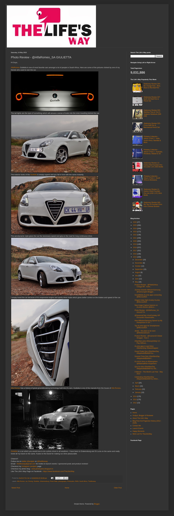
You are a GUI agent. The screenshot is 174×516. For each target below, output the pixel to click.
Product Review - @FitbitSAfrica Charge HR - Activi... (146, 286)
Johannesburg (44, 481)
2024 (135, 228)
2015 (135, 257)
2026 (135, 222)
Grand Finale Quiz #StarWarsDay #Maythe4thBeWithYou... (147, 352)
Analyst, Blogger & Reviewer (143, 415)
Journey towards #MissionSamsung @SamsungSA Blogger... (147, 291)
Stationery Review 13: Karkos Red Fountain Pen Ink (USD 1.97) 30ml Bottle (153, 165)
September (139, 269)
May (137, 282)
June (137, 279)
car (26, 481)
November (139, 263)
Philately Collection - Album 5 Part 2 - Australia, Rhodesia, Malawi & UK (153, 152)
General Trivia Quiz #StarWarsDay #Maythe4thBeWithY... (147, 357)
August (138, 272)
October (138, 266)
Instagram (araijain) (29, 466)
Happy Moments (138, 431)
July (136, 276)
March (137, 386)
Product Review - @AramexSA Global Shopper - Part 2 (148, 337)
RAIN (77, 481)
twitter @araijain (28, 461)
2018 (135, 247)
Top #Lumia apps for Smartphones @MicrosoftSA (147, 327)
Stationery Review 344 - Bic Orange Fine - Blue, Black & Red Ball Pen (152, 86)
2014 (135, 396)
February (138, 389)
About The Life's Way (140, 418)
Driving (30, 481)
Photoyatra (70, 481)
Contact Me (137, 426)
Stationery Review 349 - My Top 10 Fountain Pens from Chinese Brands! (153, 204)
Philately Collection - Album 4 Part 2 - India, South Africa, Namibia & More (152, 139)
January (138, 392)
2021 (135, 238)
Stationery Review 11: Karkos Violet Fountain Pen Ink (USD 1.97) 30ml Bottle (153, 192)
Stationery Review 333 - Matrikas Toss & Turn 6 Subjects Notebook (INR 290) (152, 113)
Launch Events (138, 428)
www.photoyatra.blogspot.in (42, 469)
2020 (135, 241)
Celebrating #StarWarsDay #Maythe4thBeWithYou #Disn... (147, 378)
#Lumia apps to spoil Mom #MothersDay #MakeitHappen (146, 347)
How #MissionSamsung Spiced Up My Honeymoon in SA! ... (148, 321)
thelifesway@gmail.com (26, 464)
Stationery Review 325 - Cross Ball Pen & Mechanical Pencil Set (152, 125)
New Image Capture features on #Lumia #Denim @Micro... (146, 306)
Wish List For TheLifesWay (142, 434)
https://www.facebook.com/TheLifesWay (58, 471)
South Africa (83, 481)
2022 (135, 235)
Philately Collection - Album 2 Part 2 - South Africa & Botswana (152, 178)
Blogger (97, 504)
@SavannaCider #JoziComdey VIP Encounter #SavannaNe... (147, 316)
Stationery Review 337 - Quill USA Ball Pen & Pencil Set (152, 99)
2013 (135, 399)
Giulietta (33, 175)
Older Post (118, 488)
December (139, 260)
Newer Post (16, 488)
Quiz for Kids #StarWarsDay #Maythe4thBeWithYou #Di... (146, 368)
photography (62, 481)
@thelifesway (42, 461)
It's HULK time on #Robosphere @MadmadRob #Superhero (146, 362)
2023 (135, 232)
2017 (135, 251)
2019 (135, 244)
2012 (135, 403)
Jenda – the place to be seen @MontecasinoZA (145, 332)
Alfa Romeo (15, 388)
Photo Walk (54, 481)
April (137, 383)
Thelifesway (92, 481)
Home (67, 488)
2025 (135, 225)
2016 (135, 254)
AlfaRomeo (15, 67)
